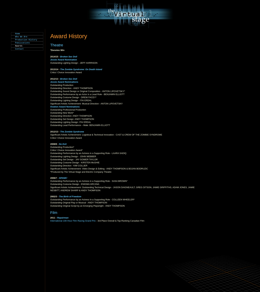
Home (17, 34)
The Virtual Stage (130, 14)
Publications (22, 43)
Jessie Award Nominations (64, 82)
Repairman (62, 217)
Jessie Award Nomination (63, 59)
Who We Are (21, 37)
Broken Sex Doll (69, 79)
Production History (26, 40)
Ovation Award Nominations (65, 106)
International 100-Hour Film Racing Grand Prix (73, 221)
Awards (18, 46)
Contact (19, 49)
